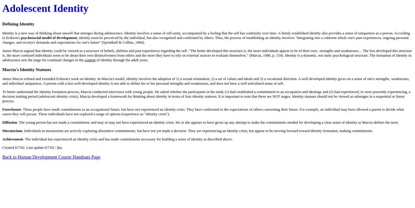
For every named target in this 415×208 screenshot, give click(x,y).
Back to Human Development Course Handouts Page (51, 157)
